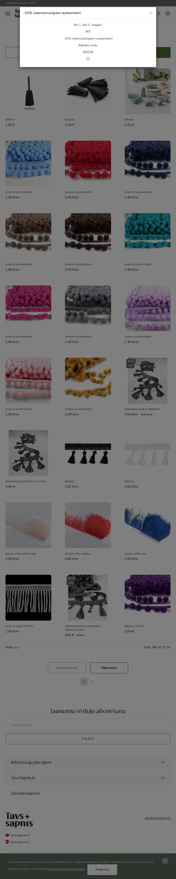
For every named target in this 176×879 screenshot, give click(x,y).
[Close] (151, 12)
